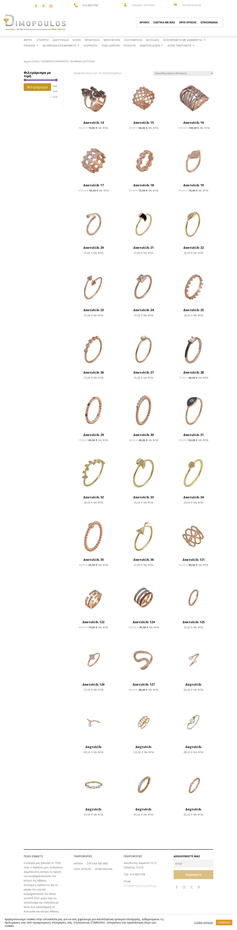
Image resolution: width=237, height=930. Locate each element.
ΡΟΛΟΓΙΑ (129, 45)
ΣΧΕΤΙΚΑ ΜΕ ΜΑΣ (164, 22)
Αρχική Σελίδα (31, 61)
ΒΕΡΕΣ (28, 40)
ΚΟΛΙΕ (77, 40)
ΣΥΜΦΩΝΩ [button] (224, 922)
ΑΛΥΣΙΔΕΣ (152, 40)
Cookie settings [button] (203, 922)
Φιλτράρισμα (37, 87)
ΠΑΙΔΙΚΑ (29, 45)
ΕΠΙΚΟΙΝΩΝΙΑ (209, 22)
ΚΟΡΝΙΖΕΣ (91, 45)
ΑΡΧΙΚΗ (144, 22)
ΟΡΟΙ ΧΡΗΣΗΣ (187, 22)
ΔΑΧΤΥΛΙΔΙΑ (61, 40)
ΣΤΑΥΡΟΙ (43, 40)
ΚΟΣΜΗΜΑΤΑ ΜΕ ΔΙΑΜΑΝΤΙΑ (182, 40)
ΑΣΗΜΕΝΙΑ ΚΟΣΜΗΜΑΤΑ (59, 45)
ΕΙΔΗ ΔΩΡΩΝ (110, 45)
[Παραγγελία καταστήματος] (183, 73)
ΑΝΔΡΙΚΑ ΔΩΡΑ (150, 45)
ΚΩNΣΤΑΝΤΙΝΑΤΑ (179, 45)
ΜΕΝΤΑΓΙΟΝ (112, 40)
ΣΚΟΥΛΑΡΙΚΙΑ (133, 40)
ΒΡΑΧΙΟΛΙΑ (92, 40)
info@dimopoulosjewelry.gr (140, 885)
